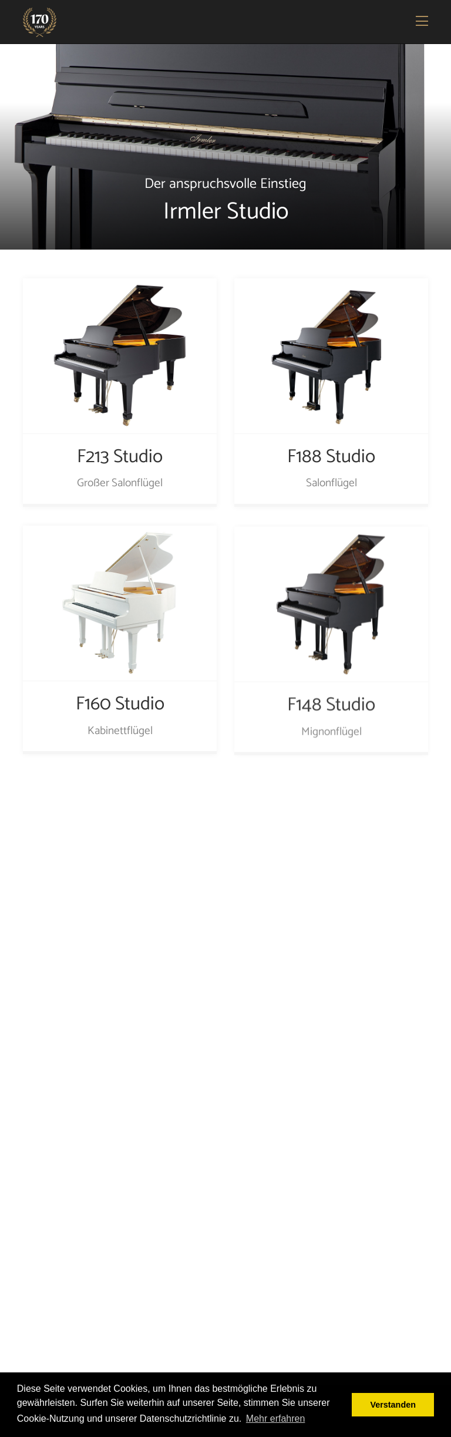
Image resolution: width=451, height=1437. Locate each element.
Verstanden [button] (393, 1404)
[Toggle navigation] (423, 22)
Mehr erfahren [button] (275, 1418)
